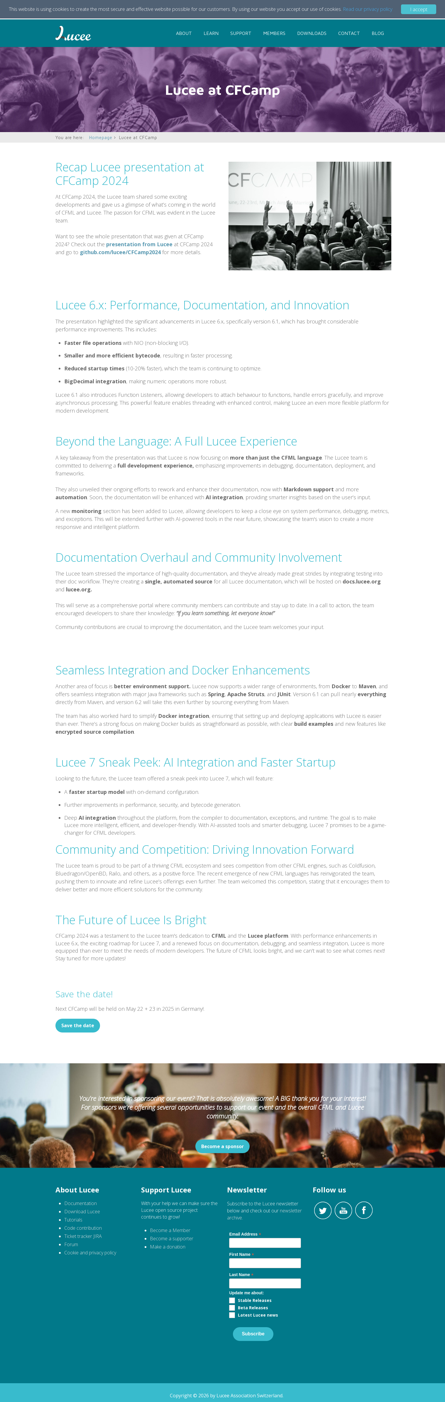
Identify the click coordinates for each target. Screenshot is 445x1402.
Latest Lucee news (258, 1315)
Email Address (245, 1234)
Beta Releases (253, 1307)
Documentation (80, 1203)
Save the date (77, 1025)
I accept (418, 9)
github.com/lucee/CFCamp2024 (120, 252)
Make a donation (167, 1247)
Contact (349, 33)
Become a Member (170, 1230)
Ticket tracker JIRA (83, 1236)
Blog (378, 33)
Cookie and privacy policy (90, 1252)
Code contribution (83, 1228)
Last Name (241, 1275)
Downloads (311, 33)
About (184, 33)
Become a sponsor (222, 1146)
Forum (71, 1244)
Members (274, 33)
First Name (241, 1254)
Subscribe (253, 1333)
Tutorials (74, 1220)
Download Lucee (82, 1211)
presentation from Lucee (139, 244)
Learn (211, 33)
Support (240, 33)
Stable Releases (255, 1300)
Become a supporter (171, 1238)
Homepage (100, 137)
